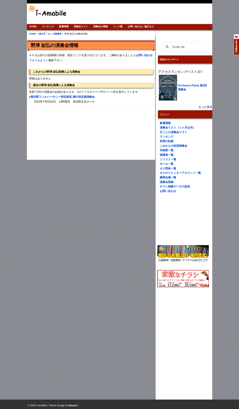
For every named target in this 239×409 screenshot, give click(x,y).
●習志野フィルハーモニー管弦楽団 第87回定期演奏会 (62, 96)
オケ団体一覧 (168, 168)
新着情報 (64, 26)
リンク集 (118, 26)
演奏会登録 (166, 182)
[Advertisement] (142, 13)
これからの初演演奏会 (173, 145)
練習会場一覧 (168, 177)
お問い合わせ (168, 191)
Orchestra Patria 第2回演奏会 (192, 87)
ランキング (48, 26)
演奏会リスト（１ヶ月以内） (177, 127)
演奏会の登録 (100, 26)
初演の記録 (166, 141)
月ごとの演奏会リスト (173, 132)
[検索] (184, 47)
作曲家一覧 (166, 150)
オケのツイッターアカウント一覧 (180, 172)
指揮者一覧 (166, 154)
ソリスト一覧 (168, 159)
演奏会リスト (81, 26)
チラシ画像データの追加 (175, 186)
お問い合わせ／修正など (141, 26)
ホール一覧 (166, 163)
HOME (33, 26)
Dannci (73, 405)
